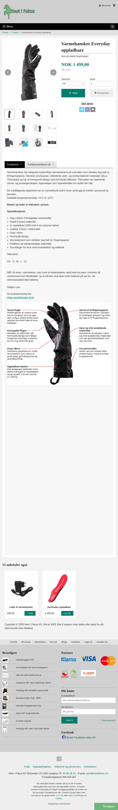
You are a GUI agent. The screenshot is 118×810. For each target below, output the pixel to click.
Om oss (53, 642)
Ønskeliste (101, 93)
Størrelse (65, 79)
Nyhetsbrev (40, 642)
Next (56, 72)
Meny (7, 26)
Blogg (64, 642)
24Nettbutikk (64, 804)
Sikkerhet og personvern (67, 766)
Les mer (60, 795)
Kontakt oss (102, 642)
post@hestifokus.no (97, 773)
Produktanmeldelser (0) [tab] (39, 164)
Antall (92, 79)
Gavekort (75, 642)
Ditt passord (67, 707)
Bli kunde (26, 642)
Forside (5, 32)
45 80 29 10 (69, 773)
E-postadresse (68, 696)
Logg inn (88, 642)
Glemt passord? (109, 720)
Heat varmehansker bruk (20, 297)
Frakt (27, 766)
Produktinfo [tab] (13, 164)
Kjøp (73, 93)
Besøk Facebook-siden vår (78, 737)
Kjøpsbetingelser (42, 766)
